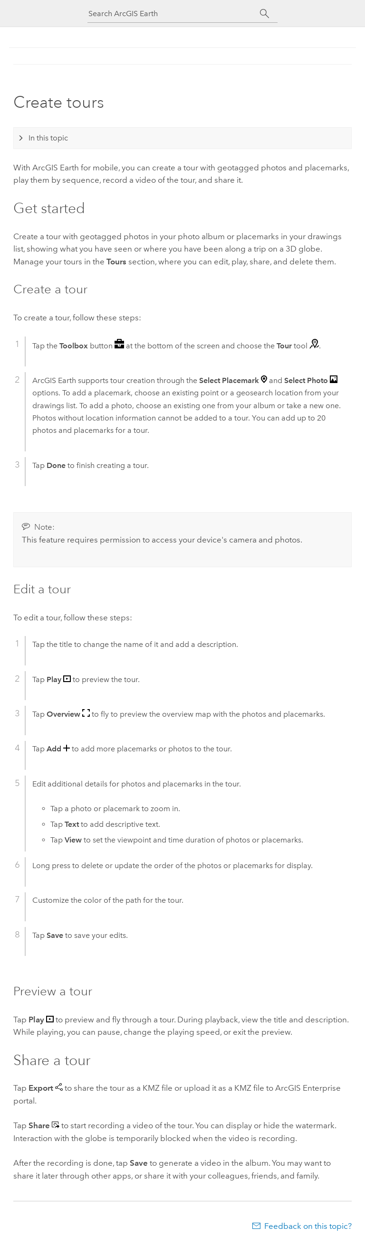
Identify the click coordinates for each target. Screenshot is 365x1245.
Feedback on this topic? (308, 1226)
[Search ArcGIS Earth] (173, 13)
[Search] (264, 14)
